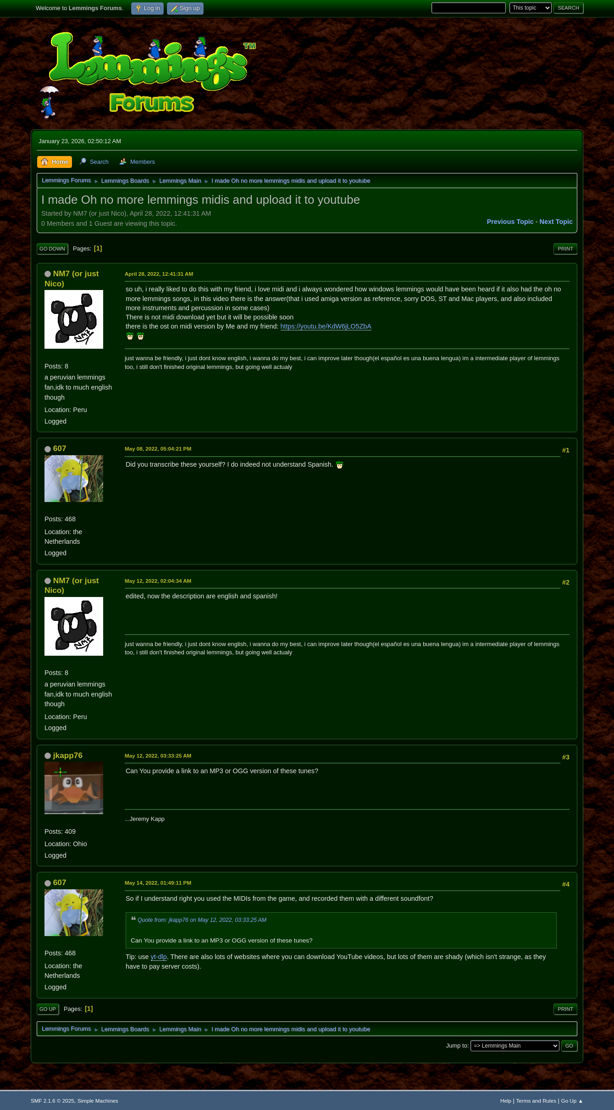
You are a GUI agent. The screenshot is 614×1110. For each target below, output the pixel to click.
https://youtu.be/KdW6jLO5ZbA (326, 326)
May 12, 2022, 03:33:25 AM (158, 756)
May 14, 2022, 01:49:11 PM (158, 883)
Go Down (52, 248)
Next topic (556, 221)
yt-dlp (159, 956)
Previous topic (510, 221)
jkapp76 (68, 755)
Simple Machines (97, 1101)
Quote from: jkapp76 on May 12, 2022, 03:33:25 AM (202, 920)
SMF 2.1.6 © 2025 (52, 1101)
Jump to (456, 1045)
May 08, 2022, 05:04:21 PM (158, 449)
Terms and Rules (536, 1101)
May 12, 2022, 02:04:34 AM (158, 581)
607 (59, 448)
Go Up (47, 1009)
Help (505, 1101)
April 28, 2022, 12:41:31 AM (159, 274)
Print (565, 248)
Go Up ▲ (572, 1101)
